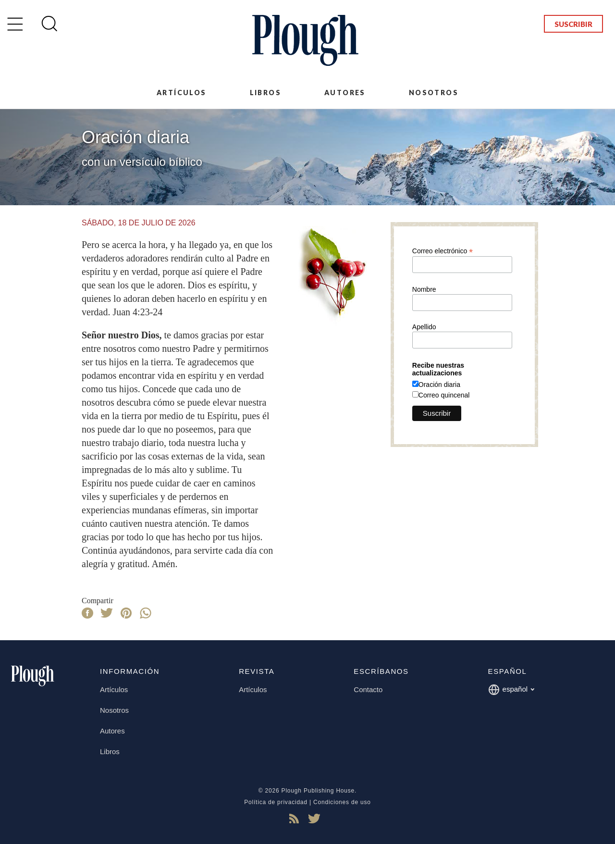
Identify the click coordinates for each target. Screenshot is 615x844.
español (511, 689)
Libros (265, 92)
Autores (345, 92)
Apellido (424, 326)
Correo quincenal (444, 395)
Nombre (424, 289)
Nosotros (433, 92)
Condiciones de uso (342, 802)
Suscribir (573, 24)
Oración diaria (439, 384)
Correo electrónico (442, 251)
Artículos (182, 92)
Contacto (368, 689)
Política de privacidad (276, 802)
